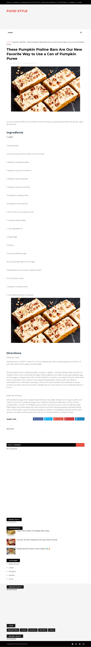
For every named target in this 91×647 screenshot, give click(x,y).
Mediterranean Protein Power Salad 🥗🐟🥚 (33, 549)
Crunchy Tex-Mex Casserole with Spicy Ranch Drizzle (37, 540)
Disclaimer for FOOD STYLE (31, 2)
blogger (80, 445)
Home (9, 2)
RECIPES (23, 42)
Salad (11, 579)
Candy (11, 568)
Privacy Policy (62, 2)
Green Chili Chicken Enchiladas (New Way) (33, 531)
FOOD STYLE (17, 11)
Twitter (79, 2)
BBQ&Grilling (14, 564)
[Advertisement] (45, 498)
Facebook (72, 2)
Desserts (15, 42)
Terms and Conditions (49, 2)
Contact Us (16, 2)
